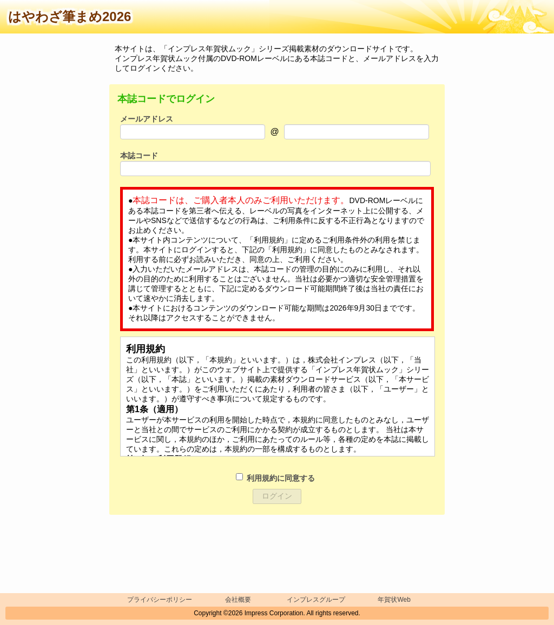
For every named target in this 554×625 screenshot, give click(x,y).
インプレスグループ (316, 599)
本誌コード (139, 155)
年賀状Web (394, 599)
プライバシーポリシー (159, 599)
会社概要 (238, 599)
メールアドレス (146, 119)
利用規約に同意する (281, 478)
